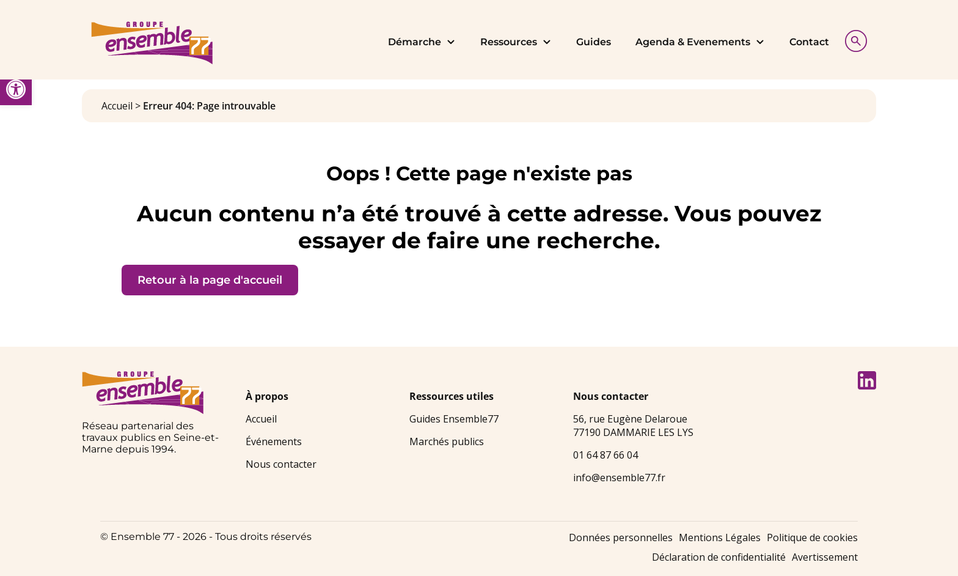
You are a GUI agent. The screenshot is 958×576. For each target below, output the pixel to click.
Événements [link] (274, 441)
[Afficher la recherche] (853, 39)
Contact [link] (809, 42)
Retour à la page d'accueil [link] (209, 280)
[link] (16, 89)
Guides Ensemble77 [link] (454, 419)
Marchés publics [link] (446, 441)
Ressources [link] (516, 42)
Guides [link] (593, 42)
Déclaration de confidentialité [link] (719, 557)
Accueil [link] (117, 106)
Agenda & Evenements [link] (700, 42)
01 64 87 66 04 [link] (605, 455)
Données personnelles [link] (621, 537)
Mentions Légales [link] (720, 537)
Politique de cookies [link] (812, 537)
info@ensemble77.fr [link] (619, 477)
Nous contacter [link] (281, 464)
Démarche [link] (422, 42)
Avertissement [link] (825, 557)
